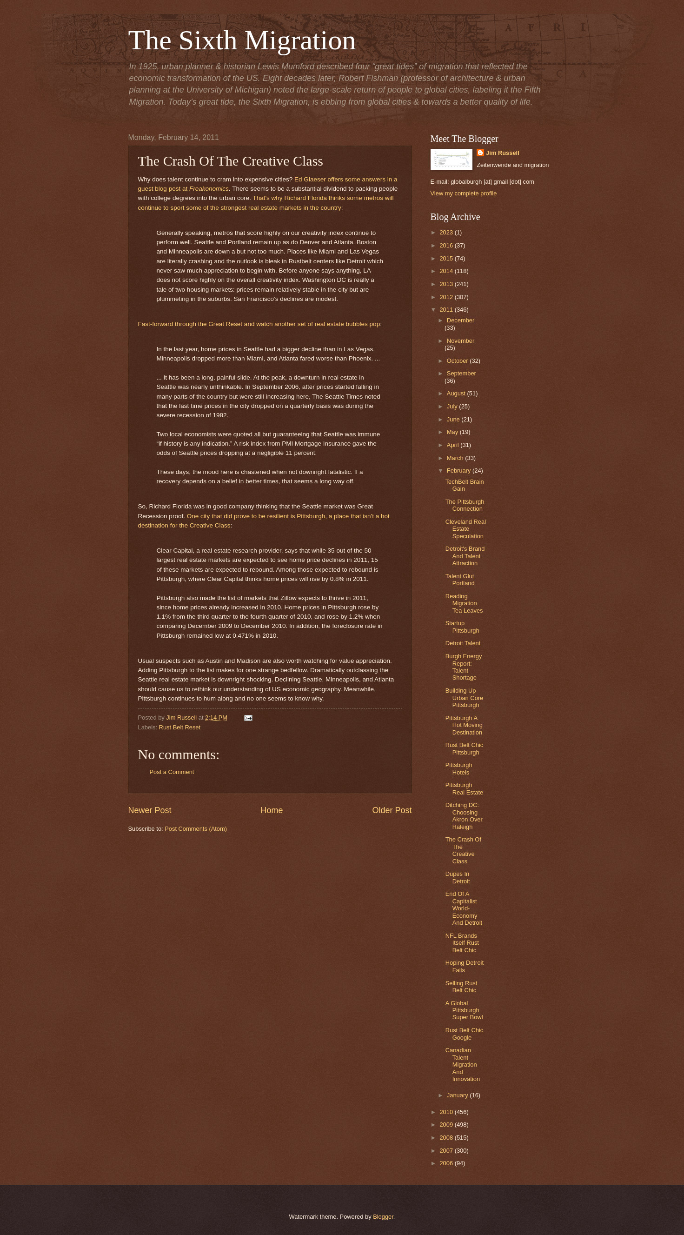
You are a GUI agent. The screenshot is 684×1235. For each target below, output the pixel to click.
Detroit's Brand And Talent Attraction (465, 556)
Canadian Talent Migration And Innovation (462, 1064)
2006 (446, 1163)
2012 (446, 297)
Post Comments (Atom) (196, 828)
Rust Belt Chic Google (464, 1034)
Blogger (383, 1216)
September (461, 373)
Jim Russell (502, 152)
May (453, 431)
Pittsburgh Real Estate (464, 788)
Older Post (392, 810)
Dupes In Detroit (457, 877)
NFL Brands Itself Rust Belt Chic (462, 943)
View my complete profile (464, 193)
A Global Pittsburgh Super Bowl (464, 1010)
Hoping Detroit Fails (464, 966)
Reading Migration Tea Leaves (464, 603)
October (458, 360)
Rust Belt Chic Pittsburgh (464, 748)
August (457, 393)
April (453, 444)
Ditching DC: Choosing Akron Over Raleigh (464, 815)
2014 (446, 270)
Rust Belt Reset (179, 727)
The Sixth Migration (242, 40)
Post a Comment (172, 771)
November (460, 340)
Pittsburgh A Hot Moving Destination (464, 725)
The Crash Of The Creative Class (463, 850)
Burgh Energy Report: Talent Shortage (463, 667)
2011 (446, 309)
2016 (446, 245)
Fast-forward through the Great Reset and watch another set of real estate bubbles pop (259, 323)
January (458, 1095)
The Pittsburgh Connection (465, 505)
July (453, 406)
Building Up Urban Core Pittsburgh (464, 697)
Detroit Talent (463, 643)
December (460, 320)
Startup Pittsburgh (462, 627)
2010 (446, 1111)
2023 (446, 232)
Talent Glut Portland (460, 580)
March (456, 457)
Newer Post (150, 810)
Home (271, 810)
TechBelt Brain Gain (464, 485)
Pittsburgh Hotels (458, 768)
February (459, 470)
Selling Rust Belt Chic (461, 987)
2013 (446, 283)
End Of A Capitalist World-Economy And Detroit (463, 908)
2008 (446, 1137)
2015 (446, 258)
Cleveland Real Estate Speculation (465, 529)
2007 (446, 1150)
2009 (446, 1124)
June (454, 419)
